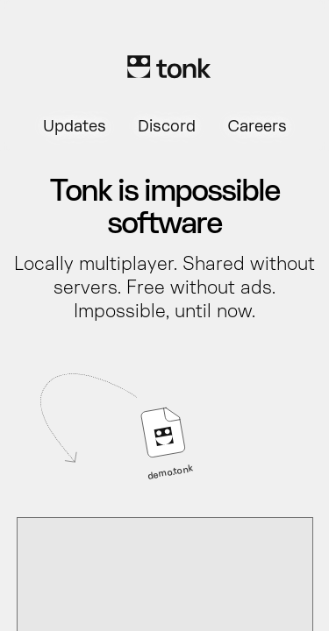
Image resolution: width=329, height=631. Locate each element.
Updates (74, 127)
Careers (257, 127)
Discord (167, 127)
